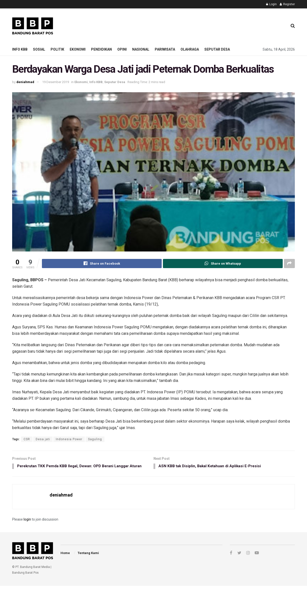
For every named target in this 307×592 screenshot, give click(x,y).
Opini (122, 49)
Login (271, 4)
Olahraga (190, 49)
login (27, 526)
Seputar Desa (217, 49)
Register (287, 4)
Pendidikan (101, 49)
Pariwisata (165, 49)
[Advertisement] (193, 25)
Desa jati (43, 439)
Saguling (95, 439)
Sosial (39, 49)
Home (65, 559)
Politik (57, 49)
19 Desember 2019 (55, 82)
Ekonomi (78, 49)
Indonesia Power (69, 439)
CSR (27, 439)
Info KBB (20, 49)
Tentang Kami (88, 559)
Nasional (140, 49)
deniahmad (25, 82)
